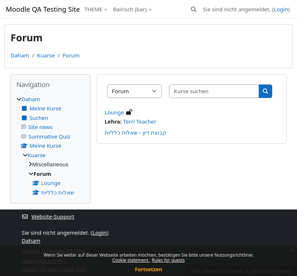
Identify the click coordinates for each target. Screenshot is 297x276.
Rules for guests (168, 260)
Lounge (114, 112)
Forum (71, 55)
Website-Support (48, 216)
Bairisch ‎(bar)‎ (130, 9)
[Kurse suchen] (214, 91)
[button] (193, 9)
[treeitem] (50, 146)
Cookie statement (130, 260)
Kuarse (46, 55)
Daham (20, 55)
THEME (93, 9)
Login (281, 9)
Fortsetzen (148, 269)
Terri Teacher (139, 121)
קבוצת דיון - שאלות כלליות (135, 132)
